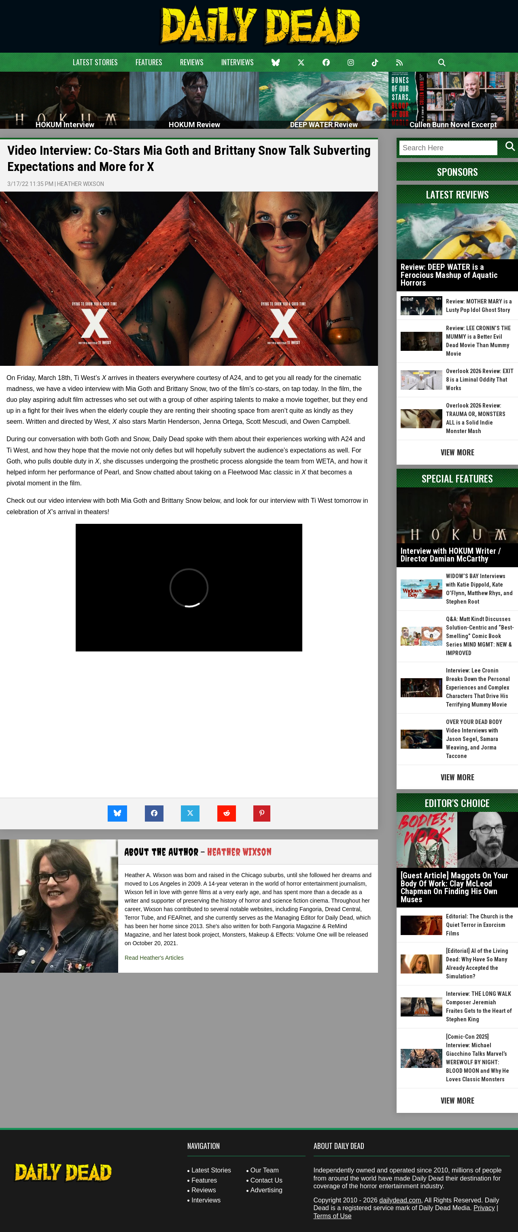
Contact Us (266, 1180)
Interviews (237, 62)
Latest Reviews (457, 194)
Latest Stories (95, 62)
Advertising (266, 1190)
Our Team (265, 1170)
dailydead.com (400, 1200)
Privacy (484, 1207)
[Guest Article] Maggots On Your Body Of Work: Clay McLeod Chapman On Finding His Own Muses (454, 887)
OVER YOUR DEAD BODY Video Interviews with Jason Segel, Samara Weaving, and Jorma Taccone (474, 739)
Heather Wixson (80, 184)
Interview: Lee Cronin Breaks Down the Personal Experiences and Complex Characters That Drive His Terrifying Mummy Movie (478, 687)
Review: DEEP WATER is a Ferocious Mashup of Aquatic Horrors (449, 275)
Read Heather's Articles (154, 957)
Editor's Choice (457, 802)
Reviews (192, 62)
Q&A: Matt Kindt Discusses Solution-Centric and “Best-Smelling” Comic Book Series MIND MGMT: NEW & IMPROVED (480, 636)
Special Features (457, 478)
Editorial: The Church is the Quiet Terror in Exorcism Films (479, 925)
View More (457, 452)
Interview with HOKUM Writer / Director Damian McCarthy (451, 555)
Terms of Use (333, 1216)
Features (149, 62)
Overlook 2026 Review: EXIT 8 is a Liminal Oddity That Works (480, 379)
